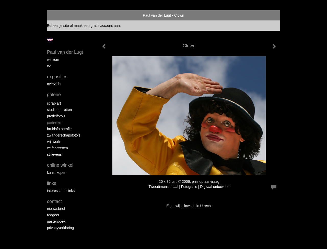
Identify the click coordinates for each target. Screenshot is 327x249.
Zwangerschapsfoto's (63, 135)
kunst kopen (56, 173)
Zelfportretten (57, 148)
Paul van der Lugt (157, 15)
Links (51, 183)
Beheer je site (58, 26)
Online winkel (60, 165)
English (50, 39)
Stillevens (54, 154)
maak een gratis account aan (97, 26)
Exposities (57, 76)
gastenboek (56, 221)
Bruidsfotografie (59, 129)
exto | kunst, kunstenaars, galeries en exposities (61, 15)
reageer (53, 215)
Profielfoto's (56, 116)
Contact (54, 201)
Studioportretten (59, 110)
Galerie (54, 94)
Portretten (54, 122)
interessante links (61, 191)
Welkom (53, 60)
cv (49, 66)
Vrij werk (53, 142)
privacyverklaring (60, 228)
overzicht (54, 84)
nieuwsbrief (56, 209)
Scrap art (54, 103)
